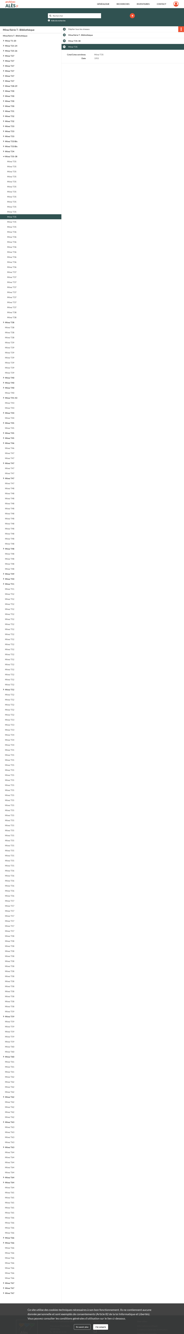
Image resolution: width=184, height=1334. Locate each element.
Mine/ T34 (9, 151)
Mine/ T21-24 (11, 46)
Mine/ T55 (9, 750)
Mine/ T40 (9, 378)
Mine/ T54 (9, 735)
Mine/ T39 (9, 342)
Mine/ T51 (9, 584)
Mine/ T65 (9, 1192)
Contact (161, 4)
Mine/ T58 (9, 936)
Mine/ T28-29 (11, 86)
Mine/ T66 (9, 1217)
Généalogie (103, 4)
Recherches (123, 4)
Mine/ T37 (11, 272)
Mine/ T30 (9, 91)
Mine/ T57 (9, 901)
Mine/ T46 (9, 443)
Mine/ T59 (9, 1011)
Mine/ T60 (9, 1046)
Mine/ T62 (9, 1077)
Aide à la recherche (58, 21)
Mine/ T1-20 (10, 41)
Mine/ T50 (9, 579)
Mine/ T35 (11, 161)
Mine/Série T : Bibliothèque (15, 35)
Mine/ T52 (9, 594)
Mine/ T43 (9, 403)
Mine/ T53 (9, 720)
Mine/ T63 (9, 1122)
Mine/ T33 (9, 126)
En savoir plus (82, 1327)
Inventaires (143, 4)
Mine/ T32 (9, 116)
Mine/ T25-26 (11, 51)
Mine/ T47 (9, 453)
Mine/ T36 (11, 232)
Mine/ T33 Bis (11, 141)
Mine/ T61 (9, 1062)
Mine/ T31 (9, 111)
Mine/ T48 (9, 488)
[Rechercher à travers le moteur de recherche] (76, 15)
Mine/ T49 (9, 574)
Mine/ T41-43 (11, 398)
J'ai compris (100, 1327)
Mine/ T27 (9, 56)
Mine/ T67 (9, 1283)
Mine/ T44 (9, 413)
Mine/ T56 (9, 870)
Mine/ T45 (9, 423)
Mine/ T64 (9, 1152)
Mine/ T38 (11, 312)
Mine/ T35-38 (11, 156)
